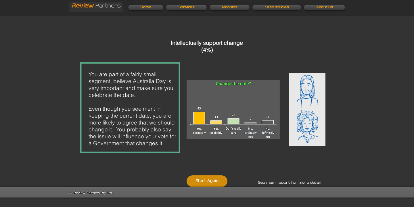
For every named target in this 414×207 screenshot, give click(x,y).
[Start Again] (207, 181)
